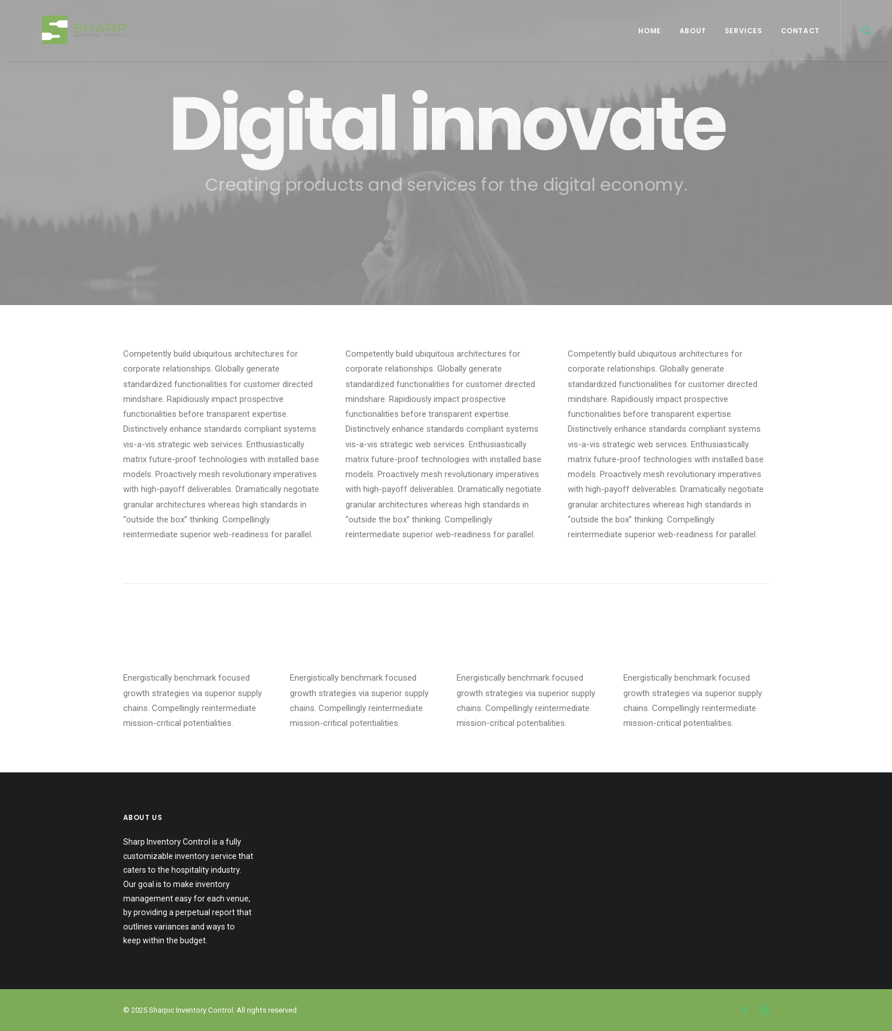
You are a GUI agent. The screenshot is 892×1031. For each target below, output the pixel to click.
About (692, 31)
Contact (800, 31)
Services (744, 31)
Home (649, 31)
